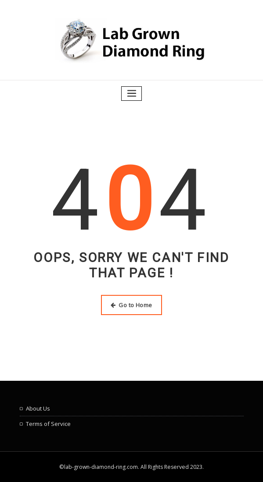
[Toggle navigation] (131, 93)
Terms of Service (48, 424)
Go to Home (131, 305)
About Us (38, 408)
